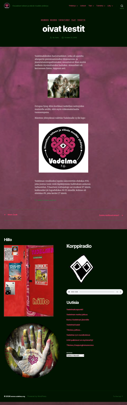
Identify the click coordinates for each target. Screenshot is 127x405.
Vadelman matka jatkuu (78, 317)
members (44, 23)
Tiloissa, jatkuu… (74, 333)
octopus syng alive (50, 203)
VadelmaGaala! (74, 328)
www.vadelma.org (19, 399)
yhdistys (83, 23)
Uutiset (83, 7)
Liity (109, 7)
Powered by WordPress (38, 399)
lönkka (40, 203)
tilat (74, 23)
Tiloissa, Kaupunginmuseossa (81, 348)
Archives (69, 356)
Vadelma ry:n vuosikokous (79, 338)
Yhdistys (72, 7)
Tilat (90, 7)
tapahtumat (64, 23)
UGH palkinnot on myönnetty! (80, 343)
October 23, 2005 (70, 41)
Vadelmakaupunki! (75, 312)
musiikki (53, 23)
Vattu (56, 41)
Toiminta (99, 7)
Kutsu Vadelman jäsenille (79, 322)
